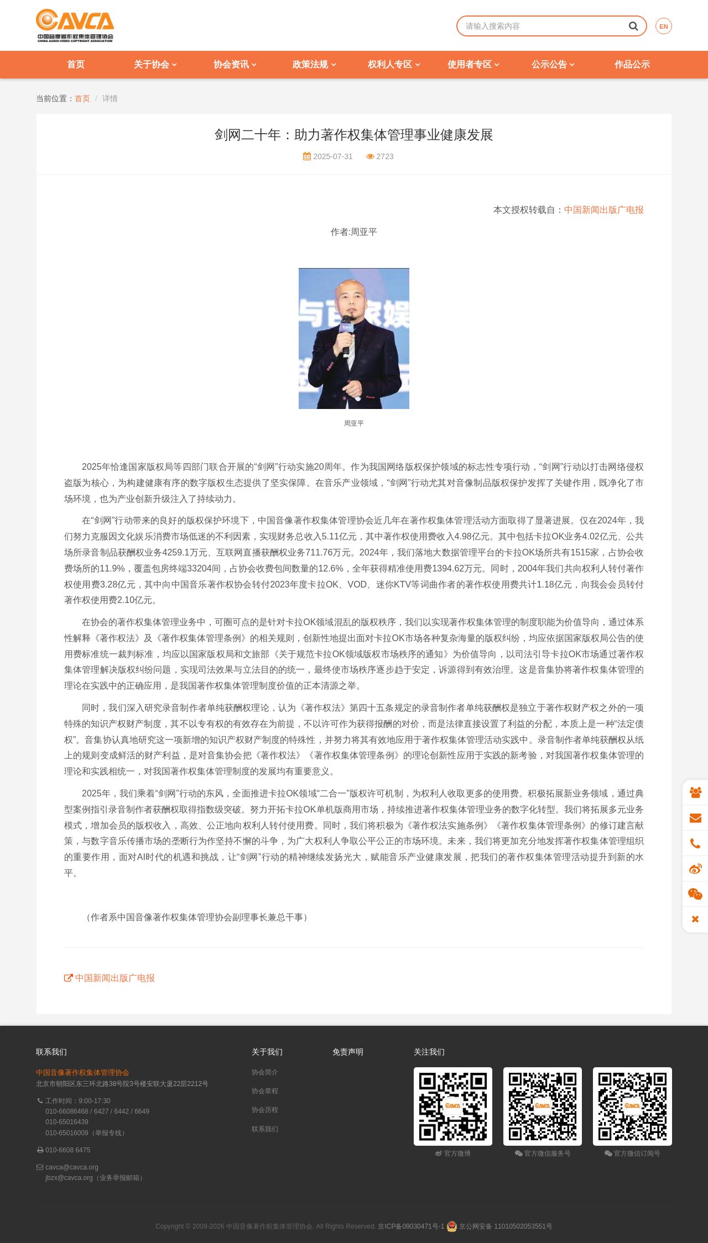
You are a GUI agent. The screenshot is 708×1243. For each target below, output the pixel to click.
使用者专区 (473, 64)
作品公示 (632, 64)
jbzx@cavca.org (69, 1178)
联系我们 (265, 1129)
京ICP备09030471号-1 (411, 1226)
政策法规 (314, 64)
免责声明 (347, 1051)
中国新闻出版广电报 (604, 209)
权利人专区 (393, 64)
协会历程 (265, 1110)
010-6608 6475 (67, 1150)
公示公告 (553, 64)
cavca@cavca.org (71, 1167)
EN (663, 26)
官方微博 (453, 1153)
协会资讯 (235, 64)
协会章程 (265, 1091)
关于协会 (155, 64)
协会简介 (265, 1072)
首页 (76, 64)
